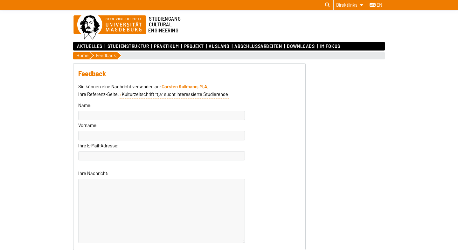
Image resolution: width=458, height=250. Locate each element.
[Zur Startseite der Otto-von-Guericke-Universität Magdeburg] (109, 27)
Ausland (219, 46)
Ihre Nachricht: (93, 173)
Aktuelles (89, 46)
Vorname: (87, 125)
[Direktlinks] (350, 5)
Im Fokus (330, 46)
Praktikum (166, 46)
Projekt (194, 46)
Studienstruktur (128, 46)
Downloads (301, 46)
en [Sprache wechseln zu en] (376, 5)
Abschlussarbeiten (258, 46)
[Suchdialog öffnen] (327, 5)
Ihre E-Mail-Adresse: (98, 146)
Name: (84, 105)
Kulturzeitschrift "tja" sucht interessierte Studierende (175, 94)
